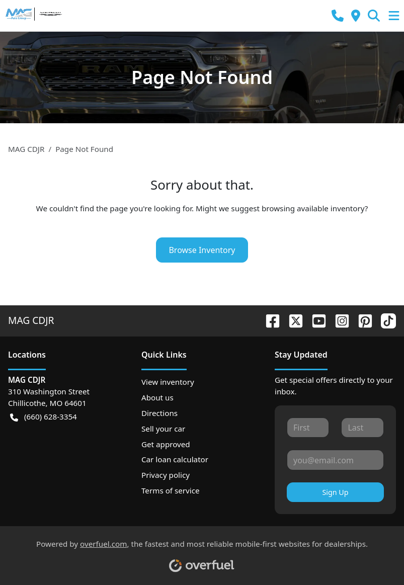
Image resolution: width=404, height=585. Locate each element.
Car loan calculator (174, 459)
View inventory (167, 382)
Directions (159, 413)
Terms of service (170, 490)
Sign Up (335, 492)
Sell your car (163, 429)
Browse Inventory (202, 250)
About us (157, 397)
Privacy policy (165, 475)
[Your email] (335, 460)
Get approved (165, 444)
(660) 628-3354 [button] (43, 417)
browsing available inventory (313, 208)
